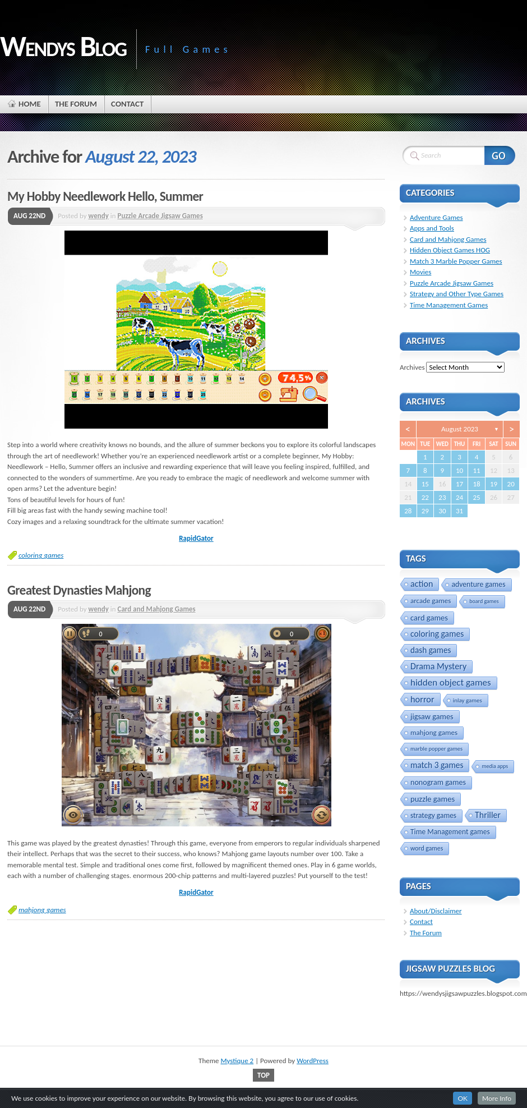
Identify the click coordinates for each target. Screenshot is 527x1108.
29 (425, 511)
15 (425, 484)
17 (459, 484)
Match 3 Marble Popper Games (456, 261)
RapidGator (196, 538)
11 (476, 470)
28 (408, 511)
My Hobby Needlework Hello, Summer (105, 196)
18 (476, 484)
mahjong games (42, 909)
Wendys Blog (63, 46)
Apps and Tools (432, 228)
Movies (420, 272)
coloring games (41, 555)
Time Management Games (449, 305)
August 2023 (459, 429)
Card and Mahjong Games (157, 609)
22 (425, 497)
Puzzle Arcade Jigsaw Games (160, 216)
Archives (412, 367)
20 (511, 484)
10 (459, 470)
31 (459, 511)
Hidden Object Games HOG (450, 250)
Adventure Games (436, 217)
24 (459, 497)
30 (442, 511)
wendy (99, 216)
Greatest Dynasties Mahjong (79, 590)
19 (493, 484)
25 (476, 497)
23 (442, 497)
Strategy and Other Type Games (456, 293)
